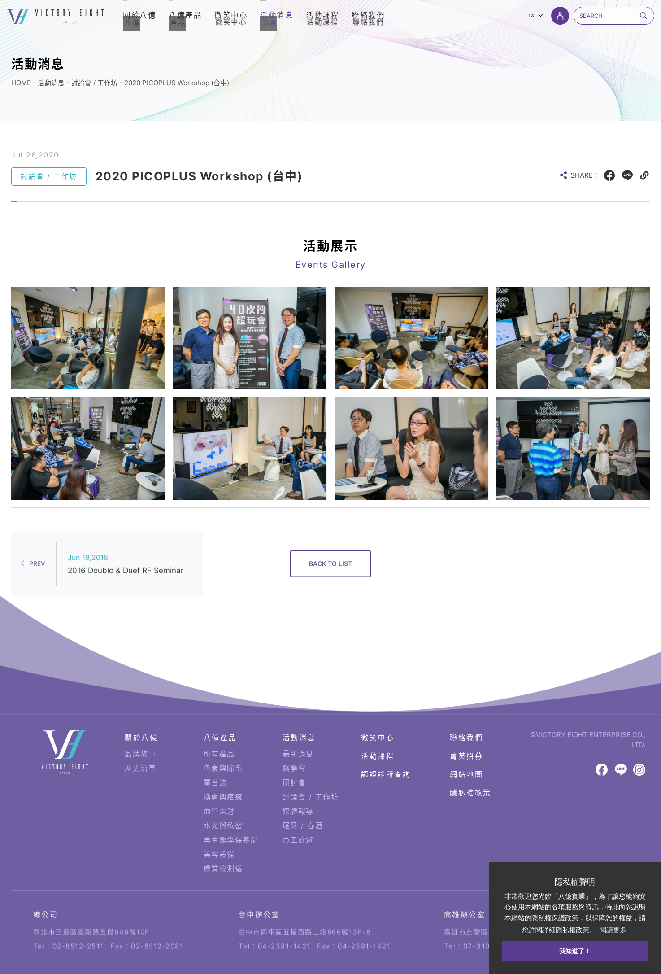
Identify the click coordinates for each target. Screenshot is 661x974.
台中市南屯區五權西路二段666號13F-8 (305, 905)
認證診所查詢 (386, 754)
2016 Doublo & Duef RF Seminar (125, 543)
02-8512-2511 (78, 919)
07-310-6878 (488, 919)
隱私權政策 (470, 773)
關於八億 (141, 717)
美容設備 (219, 834)
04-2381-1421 (284, 919)
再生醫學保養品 (231, 820)
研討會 (294, 762)
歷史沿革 (140, 748)
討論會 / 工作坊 (94, 83)
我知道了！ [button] (575, 951)
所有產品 (219, 733)
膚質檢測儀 (223, 848)
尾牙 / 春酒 (303, 805)
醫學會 (294, 748)
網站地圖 (466, 754)
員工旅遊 (298, 820)
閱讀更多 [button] (613, 930)
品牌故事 (140, 733)
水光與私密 (223, 805)
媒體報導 (298, 791)
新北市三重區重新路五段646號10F (91, 905)
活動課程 (377, 736)
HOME (21, 83)
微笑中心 (377, 717)
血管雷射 (219, 791)
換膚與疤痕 (223, 777)
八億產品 (220, 717)
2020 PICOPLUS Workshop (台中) (176, 83)
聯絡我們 (466, 717)
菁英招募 (466, 736)
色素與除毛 (223, 748)
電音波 (215, 762)
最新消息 (298, 733)
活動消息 (51, 83)
